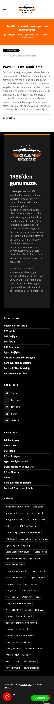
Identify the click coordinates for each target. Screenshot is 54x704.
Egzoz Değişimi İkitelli (16, 461)
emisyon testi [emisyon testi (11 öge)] (12, 590)
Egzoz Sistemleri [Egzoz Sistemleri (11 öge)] (38, 577)
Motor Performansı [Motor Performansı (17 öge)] (31, 597)
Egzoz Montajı (12, 472)
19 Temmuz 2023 (11, 50)
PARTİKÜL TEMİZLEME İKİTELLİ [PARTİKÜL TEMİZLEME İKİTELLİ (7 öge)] (19, 655)
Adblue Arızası (12, 440)
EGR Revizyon (11, 347)
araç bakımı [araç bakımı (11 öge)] (38, 507)
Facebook (16, 400)
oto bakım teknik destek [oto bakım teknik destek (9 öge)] (17, 629)
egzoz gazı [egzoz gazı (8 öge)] (28, 545)
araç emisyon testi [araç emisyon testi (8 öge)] (35, 513)
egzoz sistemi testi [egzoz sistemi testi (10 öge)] (39, 571)
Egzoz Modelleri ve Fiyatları (19, 466)
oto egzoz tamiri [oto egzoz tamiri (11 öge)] (13, 648)
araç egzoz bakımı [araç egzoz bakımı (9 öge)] (14, 513)
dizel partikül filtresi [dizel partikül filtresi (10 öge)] (35, 519)
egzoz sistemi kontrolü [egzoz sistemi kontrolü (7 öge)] (16, 571)
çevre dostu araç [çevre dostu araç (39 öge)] (31, 668)
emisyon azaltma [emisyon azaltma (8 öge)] (13, 584)
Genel (8, 56)
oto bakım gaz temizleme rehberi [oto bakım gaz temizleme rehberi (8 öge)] (21, 623)
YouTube (15, 420)
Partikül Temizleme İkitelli (18, 488)
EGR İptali (9, 341)
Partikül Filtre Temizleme (24, 56)
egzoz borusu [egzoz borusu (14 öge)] (41, 539)
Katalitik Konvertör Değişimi (19, 357)
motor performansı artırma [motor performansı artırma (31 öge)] (18, 603)
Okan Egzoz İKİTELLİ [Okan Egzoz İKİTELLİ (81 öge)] (34, 610)
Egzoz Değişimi (12, 352)
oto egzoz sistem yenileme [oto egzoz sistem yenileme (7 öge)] (18, 642)
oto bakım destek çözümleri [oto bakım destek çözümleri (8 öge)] (19, 616)
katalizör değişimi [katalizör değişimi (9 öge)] (30, 590)
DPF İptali (9, 331)
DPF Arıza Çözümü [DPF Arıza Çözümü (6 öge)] (28, 526)
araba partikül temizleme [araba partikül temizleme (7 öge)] (17, 507)
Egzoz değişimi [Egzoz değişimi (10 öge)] (12, 545)
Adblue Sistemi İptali (15, 325)
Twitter (15, 393)
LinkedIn (15, 407)
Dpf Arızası (10, 445)
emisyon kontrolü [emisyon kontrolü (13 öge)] (33, 584)
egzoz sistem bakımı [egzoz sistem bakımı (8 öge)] (15, 558)
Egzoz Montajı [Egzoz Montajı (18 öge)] (41, 552)
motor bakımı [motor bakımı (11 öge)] (12, 597)
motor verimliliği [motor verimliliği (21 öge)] (13, 610)
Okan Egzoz (26, 684)
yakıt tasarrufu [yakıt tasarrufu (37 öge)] (12, 661)
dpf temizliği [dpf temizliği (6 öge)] (11, 532)
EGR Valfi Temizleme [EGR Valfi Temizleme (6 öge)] (30, 532)
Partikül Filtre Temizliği (17, 368)
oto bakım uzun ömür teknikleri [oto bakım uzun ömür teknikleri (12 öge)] (20, 635)
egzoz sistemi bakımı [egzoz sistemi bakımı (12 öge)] (15, 565)
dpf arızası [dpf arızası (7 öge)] (11, 526)
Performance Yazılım (15, 373)
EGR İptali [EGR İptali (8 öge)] (10, 539)
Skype (14, 413)
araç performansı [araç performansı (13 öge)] (14, 519)
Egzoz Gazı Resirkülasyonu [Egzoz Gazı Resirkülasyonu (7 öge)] (18, 552)
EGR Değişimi (11, 336)
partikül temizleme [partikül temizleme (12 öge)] (33, 648)
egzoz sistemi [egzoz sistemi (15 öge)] (35, 558)
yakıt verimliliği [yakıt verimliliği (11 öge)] (13, 668)
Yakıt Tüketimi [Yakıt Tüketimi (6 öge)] (29, 661)
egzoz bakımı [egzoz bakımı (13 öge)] (25, 539)
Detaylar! (7, 118)
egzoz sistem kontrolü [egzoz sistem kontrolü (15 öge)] (16, 577)
